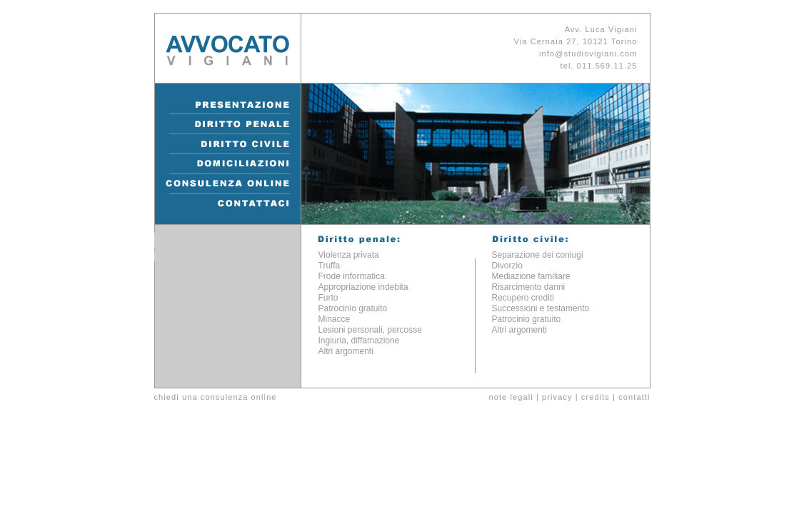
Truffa (329, 266)
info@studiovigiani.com (588, 53)
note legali (510, 397)
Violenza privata (348, 255)
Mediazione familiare (531, 276)
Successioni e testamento (541, 308)
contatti (634, 397)
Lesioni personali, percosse (370, 330)
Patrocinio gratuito (353, 308)
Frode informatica (351, 276)
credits (595, 397)
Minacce (334, 319)
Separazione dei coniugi (537, 255)
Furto (328, 298)
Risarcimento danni (529, 287)
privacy (557, 397)
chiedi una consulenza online (215, 397)
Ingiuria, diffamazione (359, 341)
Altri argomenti (345, 351)
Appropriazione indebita (363, 287)
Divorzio (507, 266)
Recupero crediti (523, 298)
